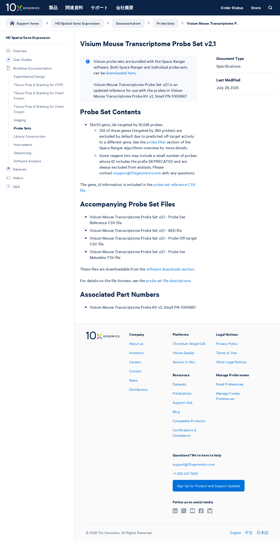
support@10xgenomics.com (137, 172)
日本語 (262, 532)
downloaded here (120, 72)
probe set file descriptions (168, 280)
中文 (249, 532)
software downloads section (170, 268)
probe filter (156, 141)
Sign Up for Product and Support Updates (208, 485)
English (235, 532)
